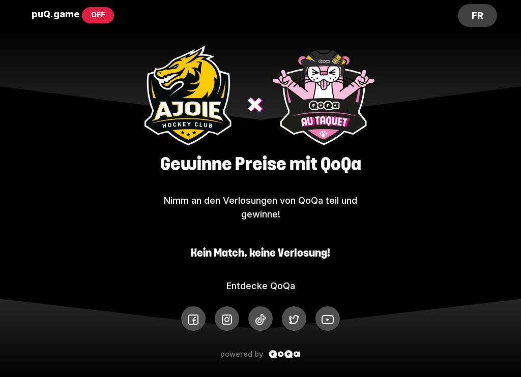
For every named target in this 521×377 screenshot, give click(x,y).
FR (477, 15)
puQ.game (56, 14)
